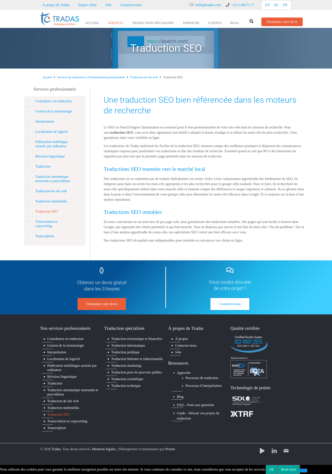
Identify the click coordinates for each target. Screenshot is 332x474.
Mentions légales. (104, 449)
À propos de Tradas (56, 5)
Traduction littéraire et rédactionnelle (137, 359)
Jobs (108, 5)
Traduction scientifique (127, 379)
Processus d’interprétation (204, 386)
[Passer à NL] (276, 5)
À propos (181, 339)
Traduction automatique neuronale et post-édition (52, 179)
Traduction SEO (46, 211)
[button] (251, 21)
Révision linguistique (50, 156)
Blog (234, 23)
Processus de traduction (202, 378)
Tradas (56, 449)
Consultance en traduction (53, 101)
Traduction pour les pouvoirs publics (136, 372)
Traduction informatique (128, 345)
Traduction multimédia (51, 201)
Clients (215, 23)
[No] (303, 470)
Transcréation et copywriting (46, 224)
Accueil (92, 23)
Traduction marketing (126, 365)
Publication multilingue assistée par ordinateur (51, 144)
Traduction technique (126, 386)
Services (115, 23)
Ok (271, 469)
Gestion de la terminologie (53, 111)
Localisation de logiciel (51, 131)
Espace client (87, 5)
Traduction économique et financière (136, 339)
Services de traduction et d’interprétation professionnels (91, 77)
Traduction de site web (144, 77)
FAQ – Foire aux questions (195, 405)
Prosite (170, 449)
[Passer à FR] (285, 5)
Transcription (44, 236)
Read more (288, 469)
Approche (190, 23)
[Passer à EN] (267, 5)
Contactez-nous (131, 5)
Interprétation (44, 121)
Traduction (42, 166)
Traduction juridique (125, 352)
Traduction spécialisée (153, 23)
